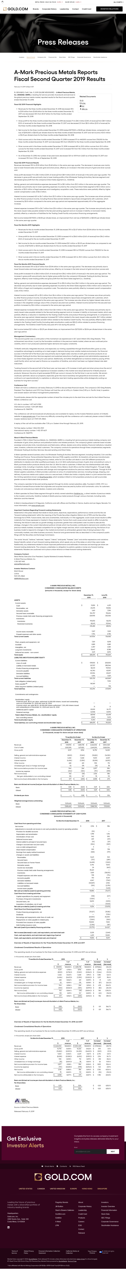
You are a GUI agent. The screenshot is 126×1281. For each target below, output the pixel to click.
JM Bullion (59, 1218)
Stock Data (62, 57)
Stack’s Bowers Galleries (64, 1222)
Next (113, 1163)
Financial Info (53, 57)
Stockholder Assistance (100, 57)
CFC (85, 493)
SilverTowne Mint (71, 485)
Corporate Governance (84, 57)
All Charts (118, 2)
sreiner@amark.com (22, 574)
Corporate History (49, 9)
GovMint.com (60, 1226)
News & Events (31, 57)
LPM (57, 1237)
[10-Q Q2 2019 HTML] (95, 102)
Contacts (61, 1178)
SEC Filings (71, 57)
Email (75, 1158)
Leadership (64, 9)
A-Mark (58, 1233)
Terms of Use (72, 1273)
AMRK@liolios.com (21, 589)
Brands (36, 9)
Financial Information (109, 1222)
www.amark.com (29, 424)
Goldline (58, 1230)
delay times (81, 1271)
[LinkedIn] (8, 1239)
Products (81, 1230)
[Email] (90, 1163)
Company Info (42, 57)
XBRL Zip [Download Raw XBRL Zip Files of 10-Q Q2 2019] (83, 109)
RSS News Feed (77, 1178)
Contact (75, 9)
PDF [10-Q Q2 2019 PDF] (82, 106)
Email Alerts (47, 1178)
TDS (32, 478)
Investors (21, 57)
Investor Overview (108, 1218)
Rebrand (81, 1245)
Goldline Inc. (79, 502)
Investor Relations (109, 9)
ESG (80, 1237)
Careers (81, 1233)
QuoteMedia (33, 1271)
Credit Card (86, 9)
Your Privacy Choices (95, 1264)
